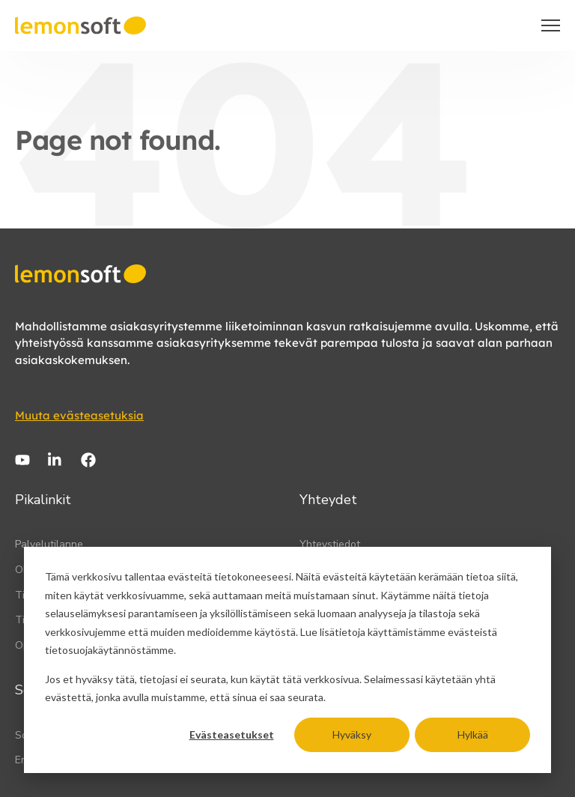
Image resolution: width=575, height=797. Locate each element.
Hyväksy (351, 734)
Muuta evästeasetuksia (79, 415)
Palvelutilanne (49, 544)
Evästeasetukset (231, 734)
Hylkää (472, 734)
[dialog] (287, 660)
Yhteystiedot (329, 544)
